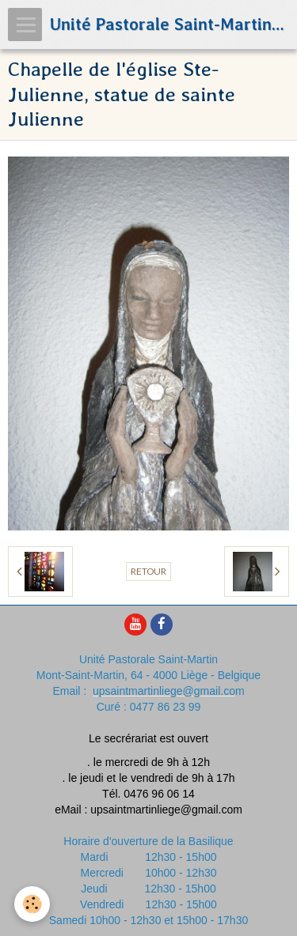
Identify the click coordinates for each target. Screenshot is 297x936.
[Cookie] (32, 904)
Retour (148, 571)
